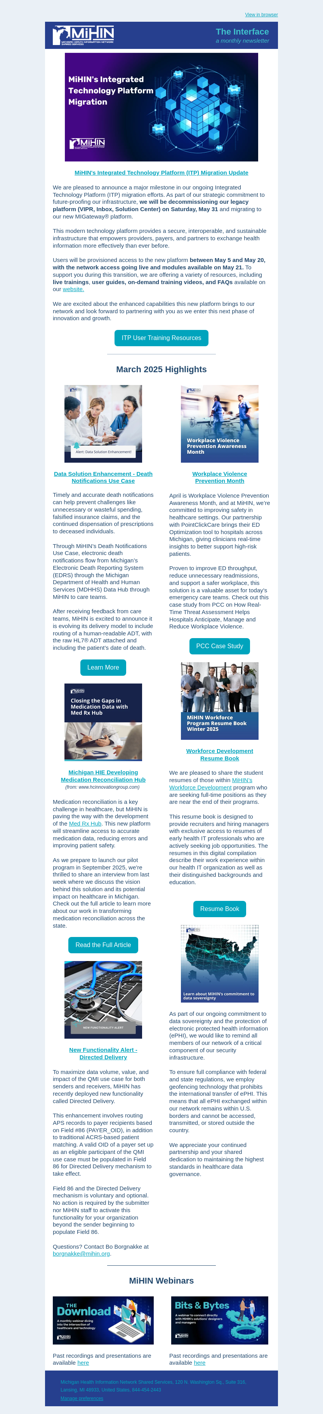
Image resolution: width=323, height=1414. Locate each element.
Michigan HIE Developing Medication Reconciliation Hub (103, 776)
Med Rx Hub (85, 823)
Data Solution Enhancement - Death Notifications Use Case (103, 477)
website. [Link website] (73, 289)
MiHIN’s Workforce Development (210, 784)
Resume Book (219, 758)
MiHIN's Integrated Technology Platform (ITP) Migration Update (161, 172)
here (83, 1362)
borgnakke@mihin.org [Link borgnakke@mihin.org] (81, 1253)
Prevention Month (220, 480)
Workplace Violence (219, 473)
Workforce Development (219, 751)
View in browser (261, 14)
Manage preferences (82, 1398)
